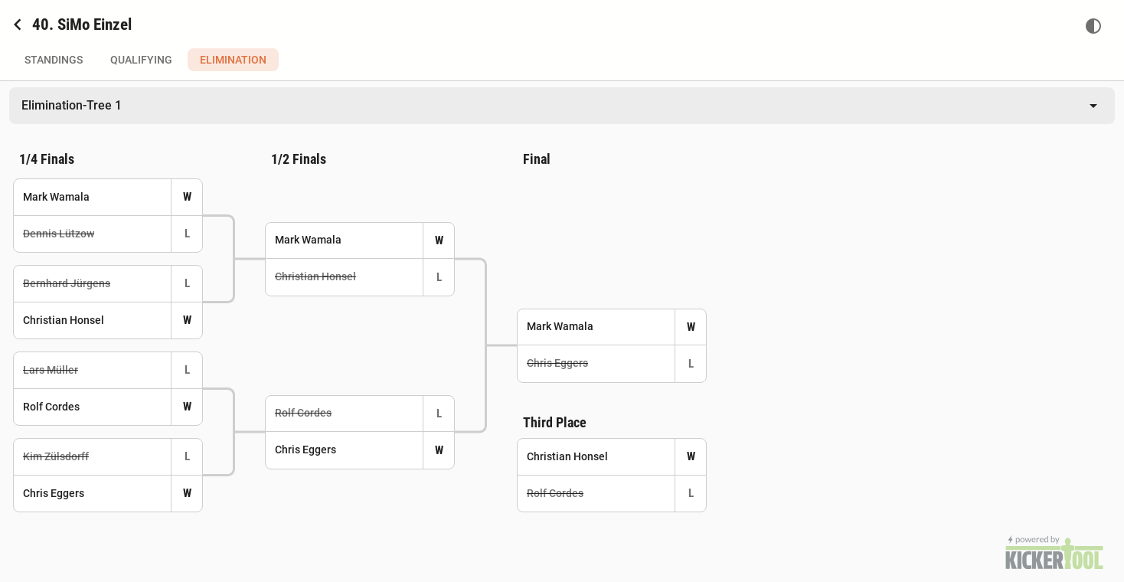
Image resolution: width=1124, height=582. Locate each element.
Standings (54, 60)
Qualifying (141, 60)
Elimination (233, 60)
